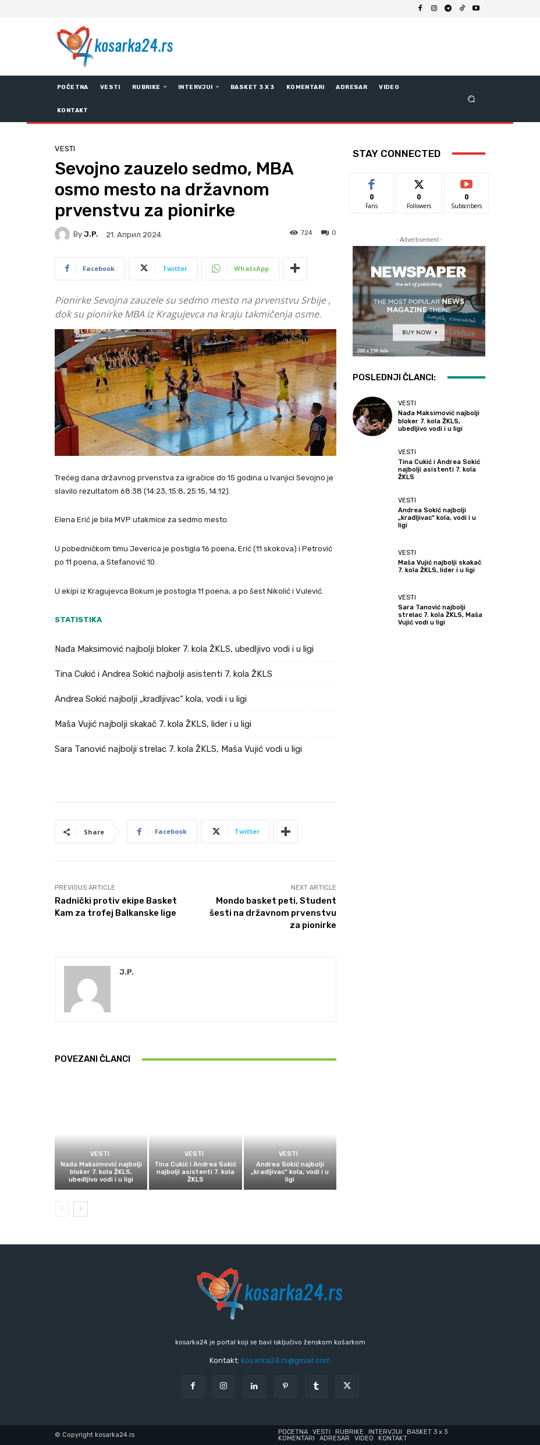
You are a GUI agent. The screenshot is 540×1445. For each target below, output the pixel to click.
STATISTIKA (78, 619)
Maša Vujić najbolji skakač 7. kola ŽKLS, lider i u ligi (153, 724)
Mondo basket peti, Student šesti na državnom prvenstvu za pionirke (272, 912)
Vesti (65, 148)
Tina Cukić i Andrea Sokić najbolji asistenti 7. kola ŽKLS (163, 674)
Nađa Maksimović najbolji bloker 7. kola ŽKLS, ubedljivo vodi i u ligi (184, 649)
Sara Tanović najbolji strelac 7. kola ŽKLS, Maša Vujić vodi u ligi (178, 749)
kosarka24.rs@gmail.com (286, 1360)
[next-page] (80, 1208)
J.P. (91, 234)
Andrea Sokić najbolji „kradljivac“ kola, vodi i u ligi (151, 699)
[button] (471, 98)
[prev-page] (62, 1208)
